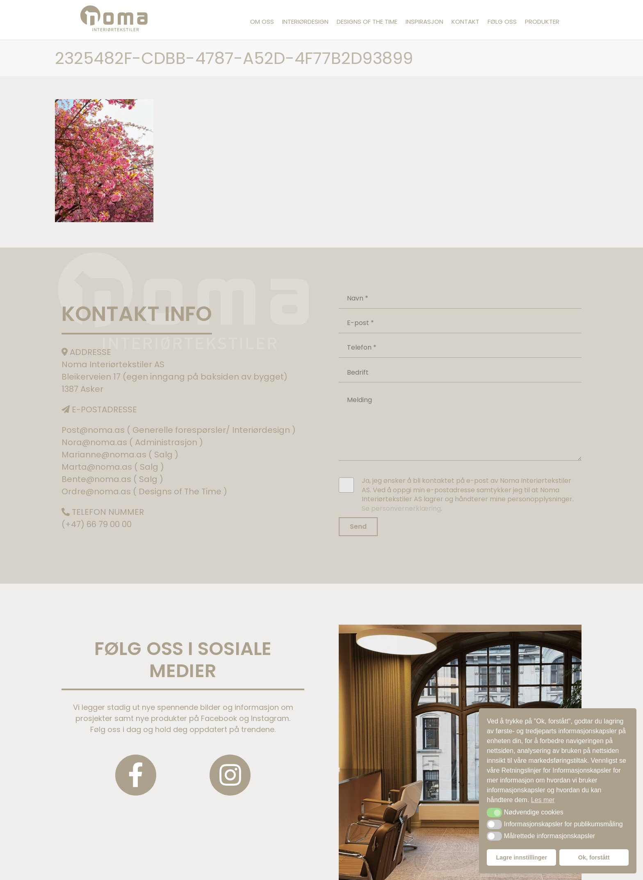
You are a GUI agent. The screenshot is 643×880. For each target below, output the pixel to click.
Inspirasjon (424, 21)
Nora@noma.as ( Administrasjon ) (132, 442)
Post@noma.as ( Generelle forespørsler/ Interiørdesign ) (179, 430)
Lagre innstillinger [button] (521, 857)
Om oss (262, 21)
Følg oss (502, 21)
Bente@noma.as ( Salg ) (112, 479)
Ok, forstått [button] (594, 857)
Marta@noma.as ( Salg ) (113, 467)
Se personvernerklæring (401, 508)
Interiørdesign (305, 21)
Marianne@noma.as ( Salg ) (120, 454)
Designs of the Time (367, 21)
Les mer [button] (543, 799)
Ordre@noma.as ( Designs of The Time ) (144, 491)
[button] (494, 812)
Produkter (542, 21)
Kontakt (465, 21)
